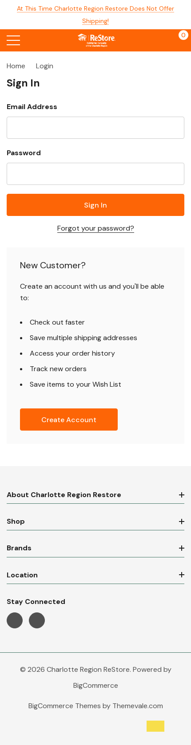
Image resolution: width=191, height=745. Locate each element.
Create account (68, 419)
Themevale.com (137, 705)
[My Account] (161, 40)
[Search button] (32, 40)
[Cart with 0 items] (178, 40)
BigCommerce (95, 685)
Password (24, 152)
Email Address (32, 106)
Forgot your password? (95, 228)
